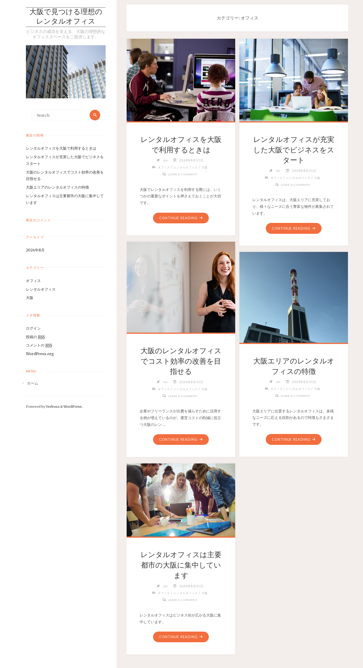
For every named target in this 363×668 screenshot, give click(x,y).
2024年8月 (35, 250)
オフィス (33, 281)
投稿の (35, 337)
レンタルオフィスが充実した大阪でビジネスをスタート (294, 150)
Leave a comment (182, 174)
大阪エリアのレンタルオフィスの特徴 (57, 187)
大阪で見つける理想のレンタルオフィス (65, 17)
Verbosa (52, 407)
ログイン (33, 328)
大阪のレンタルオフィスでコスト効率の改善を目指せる (181, 361)
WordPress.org (40, 354)
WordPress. (73, 407)
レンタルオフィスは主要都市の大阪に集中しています (181, 565)
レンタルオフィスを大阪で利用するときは (61, 148)
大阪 (29, 298)
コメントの (39, 345)
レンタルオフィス (41, 289)
